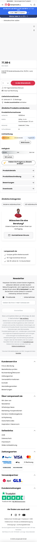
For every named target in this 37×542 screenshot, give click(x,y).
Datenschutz (7, 438)
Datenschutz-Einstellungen (12, 519)
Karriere (5, 414)
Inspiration (6, 424)
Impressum (6, 442)
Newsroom (15, 424)
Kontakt (5, 383)
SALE (17, 12)
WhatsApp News (8, 407)
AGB (3, 435)
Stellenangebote (15, 414)
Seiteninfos (7, 430)
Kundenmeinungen (11, 488)
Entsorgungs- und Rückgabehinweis (19, 525)
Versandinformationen (10, 379)
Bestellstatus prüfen (9, 369)
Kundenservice (9, 361)
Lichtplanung (7, 417)
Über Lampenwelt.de (12, 396)
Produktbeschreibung (12, 176)
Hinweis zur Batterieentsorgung (23, 522)
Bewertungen (8, 182)
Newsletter (6, 404)
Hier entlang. (24, 318)
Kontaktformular (28, 342)
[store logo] (14, 4)
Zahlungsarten (7, 376)
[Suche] (31, 4)
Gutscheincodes (8, 421)
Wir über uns (6, 400)
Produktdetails (9, 170)
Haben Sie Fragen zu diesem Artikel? (20, 163)
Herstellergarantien (9, 386)
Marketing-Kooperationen (12, 411)
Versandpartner (10, 475)
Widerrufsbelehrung (9, 445)
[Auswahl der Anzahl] (6, 83)
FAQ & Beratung (8, 366)
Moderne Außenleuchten (12, 204)
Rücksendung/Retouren (11, 373)
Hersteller (18, 353)
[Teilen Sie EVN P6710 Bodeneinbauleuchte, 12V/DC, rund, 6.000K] (34, 30)
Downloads (7, 189)
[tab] (18, 375)
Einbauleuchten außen (11, 20)
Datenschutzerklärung (18, 346)
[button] (34, 26)
